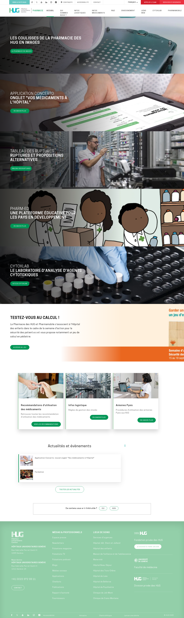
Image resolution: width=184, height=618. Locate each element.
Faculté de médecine (145, 567)
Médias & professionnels (67, 532)
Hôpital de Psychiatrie (103, 587)
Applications (58, 576)
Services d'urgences (102, 537)
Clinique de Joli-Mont (103, 592)
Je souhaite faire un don (148, 546)
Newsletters (58, 543)
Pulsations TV (58, 554)
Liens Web (143, 12)
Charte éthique (105, 615)
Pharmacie (38, 11)
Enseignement (128, 11)
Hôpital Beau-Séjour (102, 565)
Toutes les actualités (69, 489)
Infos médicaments (98, 12)
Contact (18, 587)
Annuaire (83, 615)
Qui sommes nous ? (64, 13)
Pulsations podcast (61, 559)
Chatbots (56, 581)
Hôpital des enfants (102, 548)
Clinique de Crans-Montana (105, 598)
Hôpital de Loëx (100, 576)
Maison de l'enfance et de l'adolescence (112, 554)
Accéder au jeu (19, 348)
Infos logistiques (80, 12)
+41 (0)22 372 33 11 (24, 579)
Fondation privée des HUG (148, 540)
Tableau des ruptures (21, 169)
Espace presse (59, 537)
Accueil (50, 11)
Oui (103, 508)
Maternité (97, 559)
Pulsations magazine (62, 548)
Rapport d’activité (60, 592)
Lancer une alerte (131, 615)
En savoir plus (20, 111)
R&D (113, 11)
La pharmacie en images (22, 52)
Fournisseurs (58, 598)
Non (114, 508)
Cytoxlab (157, 11)
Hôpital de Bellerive (102, 581)
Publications (58, 587)
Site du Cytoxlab (20, 284)
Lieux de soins (101, 532)
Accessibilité (48, 615)
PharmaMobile (175, 11)
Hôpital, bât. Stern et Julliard (106, 543)
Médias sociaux (59, 570)
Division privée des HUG (147, 585)
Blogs (54, 565)
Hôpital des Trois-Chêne (104, 570)
